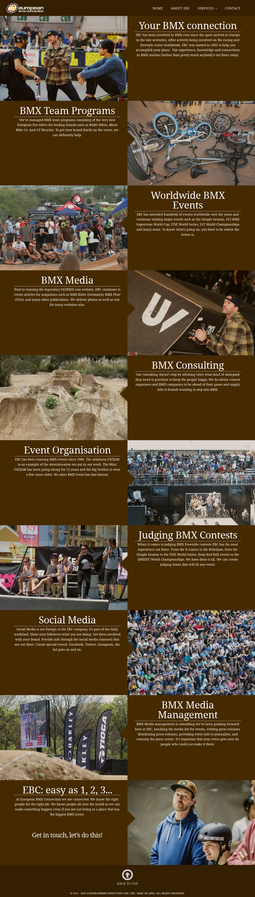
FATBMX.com (71, 289)
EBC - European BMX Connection (25, 8)
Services (206, 8)
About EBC (180, 8)
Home (158, 8)
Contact (233, 8)
